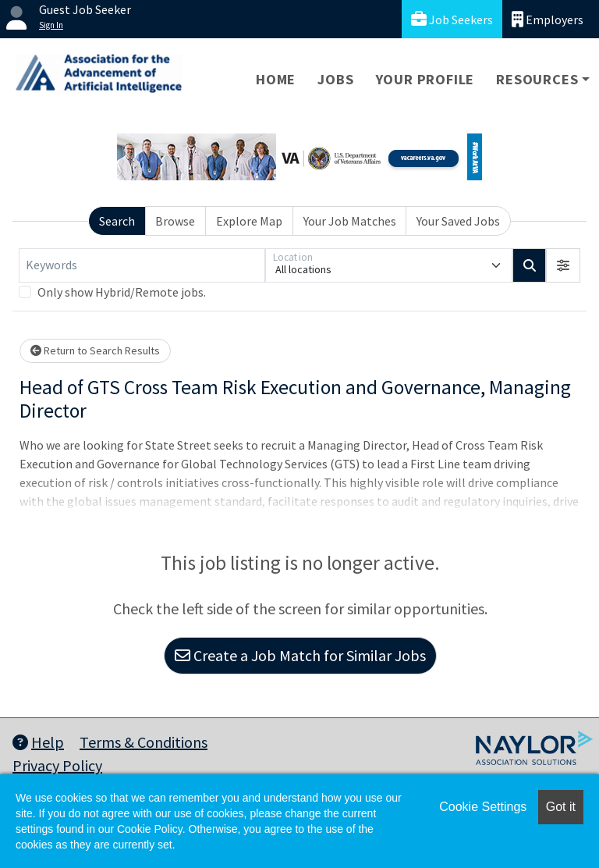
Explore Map (249, 221)
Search (117, 221)
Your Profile (425, 79)
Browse (175, 221)
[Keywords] (142, 265)
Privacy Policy (57, 765)
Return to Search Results (95, 350)
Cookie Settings (482, 806)
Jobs (335, 79)
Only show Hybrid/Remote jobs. (121, 292)
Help (38, 742)
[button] (563, 265)
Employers (547, 19)
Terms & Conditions (143, 742)
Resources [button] (537, 79)
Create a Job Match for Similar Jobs (300, 655)
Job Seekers (452, 19)
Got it (561, 806)
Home (276, 79)
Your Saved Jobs (458, 221)
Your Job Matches (349, 221)
